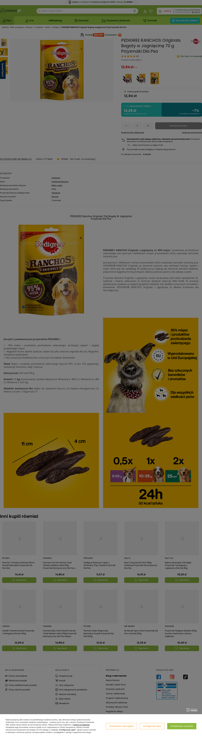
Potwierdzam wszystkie (182, 726)
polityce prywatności (81, 725)
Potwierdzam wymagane (121, 726)
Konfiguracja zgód (152, 726)
